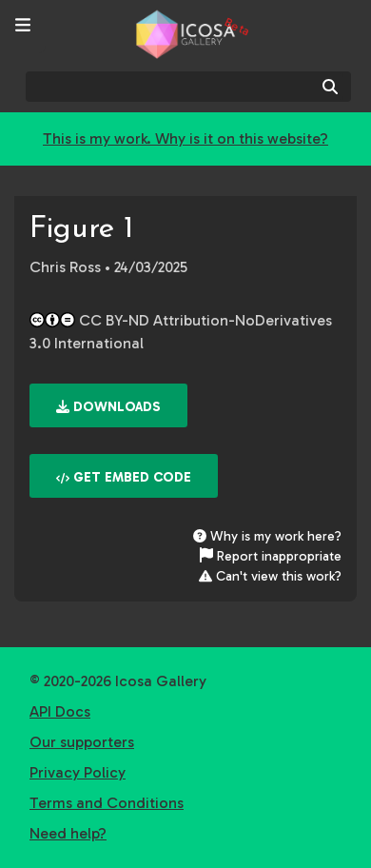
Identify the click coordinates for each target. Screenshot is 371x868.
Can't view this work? (270, 576)
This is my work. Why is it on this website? (185, 138)
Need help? (68, 833)
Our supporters (81, 742)
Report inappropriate (271, 556)
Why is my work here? (267, 536)
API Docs (59, 711)
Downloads (108, 407)
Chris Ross (65, 267)
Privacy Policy (77, 772)
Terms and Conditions (106, 803)
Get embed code (123, 477)
